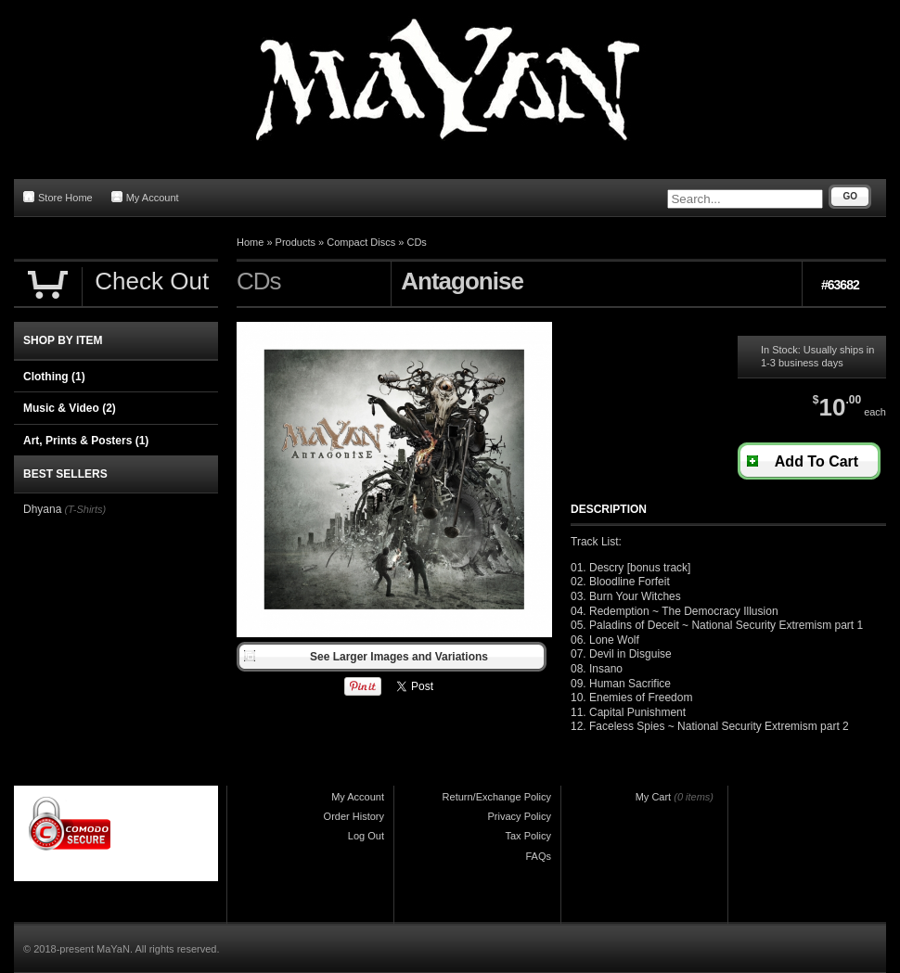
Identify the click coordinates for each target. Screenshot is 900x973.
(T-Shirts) (85, 509)
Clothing (54, 376)
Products (295, 242)
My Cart (654, 796)
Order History (354, 816)
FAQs (538, 856)
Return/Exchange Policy (497, 796)
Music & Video (69, 408)
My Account (145, 197)
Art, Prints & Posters (85, 440)
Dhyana (42, 509)
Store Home (58, 197)
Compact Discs (361, 242)
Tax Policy (528, 835)
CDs (416, 242)
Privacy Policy (519, 816)
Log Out (366, 835)
